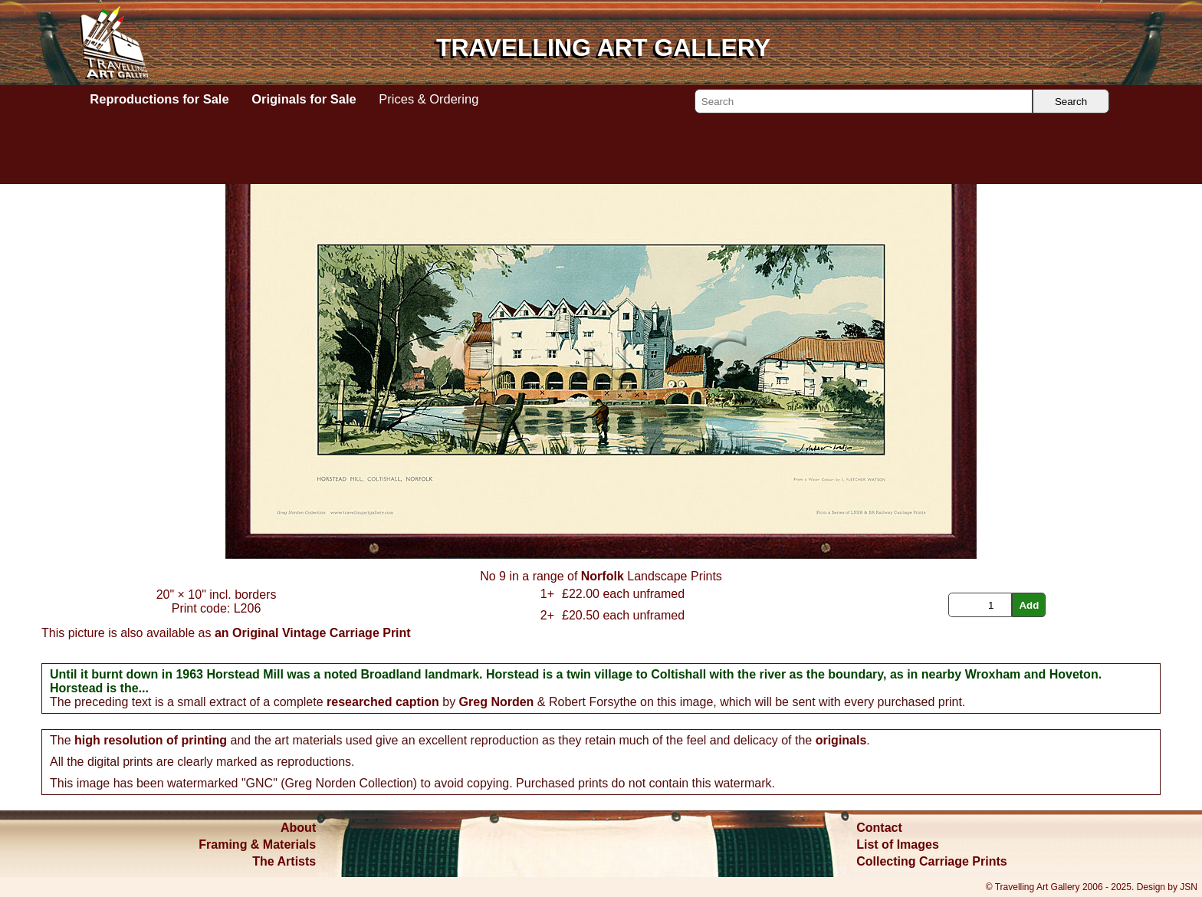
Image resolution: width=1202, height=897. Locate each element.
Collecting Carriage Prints (931, 861)
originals (841, 740)
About (298, 827)
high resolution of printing (150, 740)
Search (1071, 101)
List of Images (897, 844)
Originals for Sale (303, 99)
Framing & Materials (257, 844)
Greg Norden (496, 701)
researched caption (383, 701)
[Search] (864, 101)
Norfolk (602, 576)
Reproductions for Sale (159, 99)
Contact (879, 827)
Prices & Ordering (428, 99)
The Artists (284, 861)
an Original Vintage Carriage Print (313, 632)
